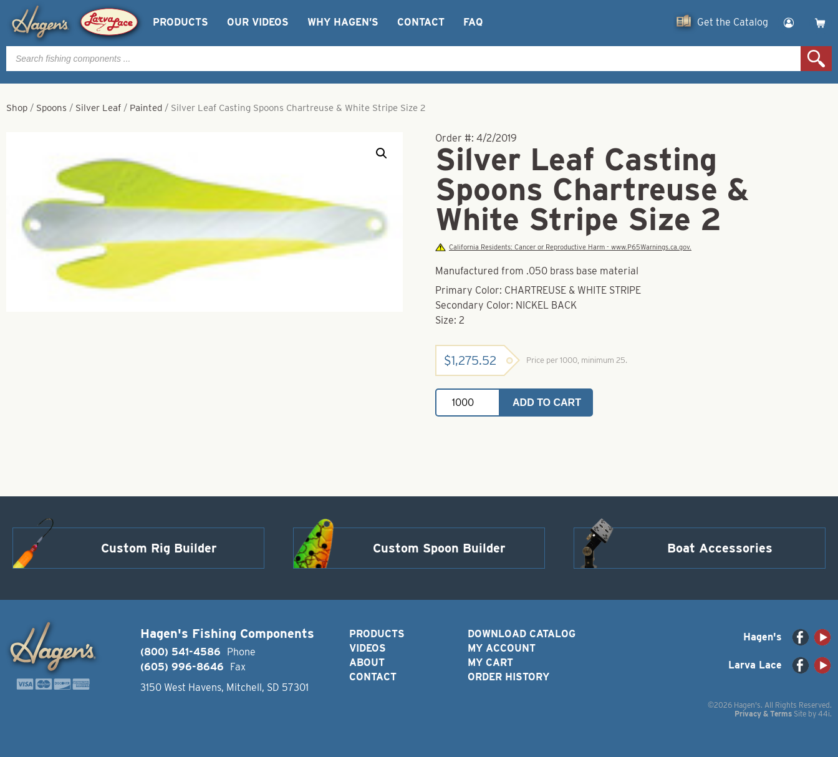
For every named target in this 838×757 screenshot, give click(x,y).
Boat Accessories (720, 548)
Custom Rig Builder (159, 548)
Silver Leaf (98, 107)
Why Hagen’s (342, 22)
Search (816, 58)
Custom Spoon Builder (439, 548)
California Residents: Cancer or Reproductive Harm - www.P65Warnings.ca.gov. (563, 247)
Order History (508, 677)
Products (180, 22)
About (367, 662)
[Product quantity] (467, 402)
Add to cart (547, 402)
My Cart (490, 662)
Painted (146, 107)
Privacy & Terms (763, 713)
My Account (502, 648)
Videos (367, 648)
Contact (421, 22)
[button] (381, 153)
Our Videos (258, 22)
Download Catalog (522, 634)
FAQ (473, 22)
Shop (16, 107)
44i (824, 713)
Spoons (51, 107)
